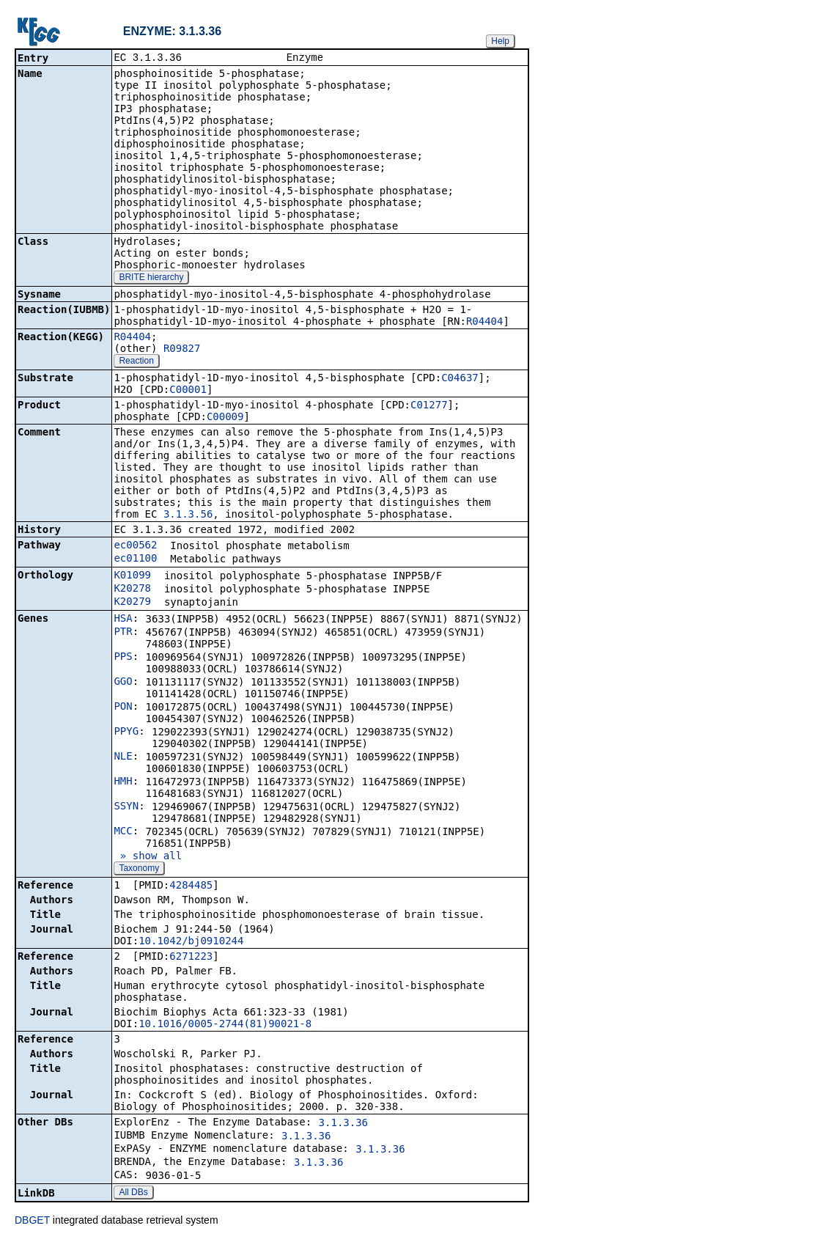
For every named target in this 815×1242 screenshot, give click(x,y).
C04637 (460, 379)
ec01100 (135, 559)
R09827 (182, 350)
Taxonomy (139, 869)
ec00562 (135, 546)
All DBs (133, 1193)
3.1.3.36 (343, 1124)
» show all (148, 857)
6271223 (191, 957)
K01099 (132, 576)
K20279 (132, 603)
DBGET (32, 1221)
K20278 (132, 589)
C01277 (429, 406)
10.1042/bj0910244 (191, 942)
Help (500, 41)
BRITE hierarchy (151, 278)
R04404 (485, 322)
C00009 (225, 418)
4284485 (191, 886)
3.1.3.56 (188, 515)
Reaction (136, 362)
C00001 (188, 391)
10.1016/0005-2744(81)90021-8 (225, 1025)
